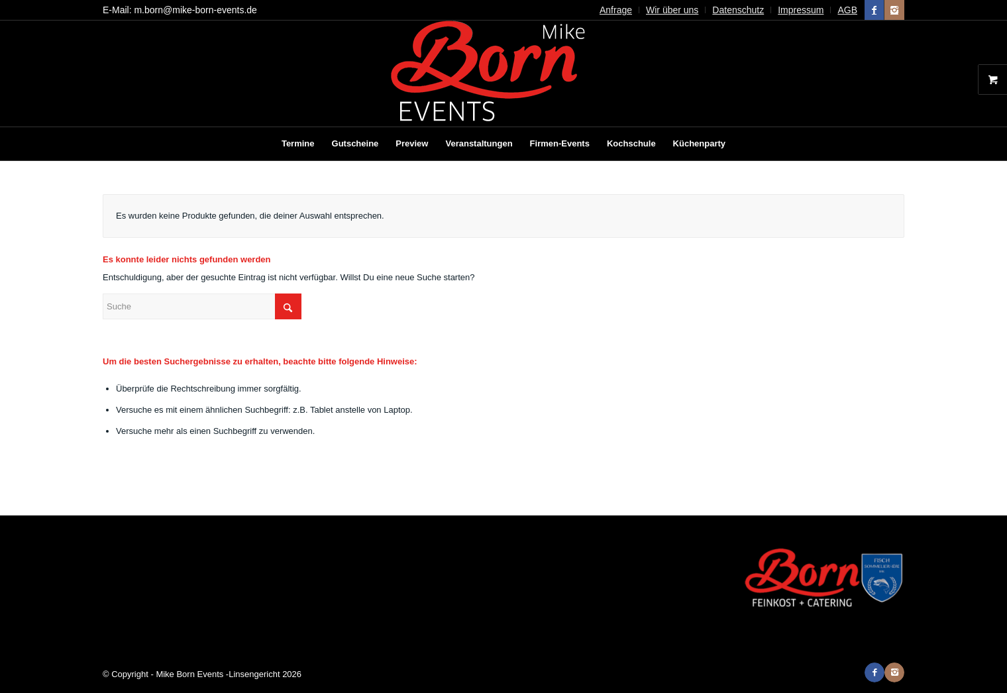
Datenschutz (738, 10)
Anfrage (616, 10)
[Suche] (202, 306)
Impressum (800, 10)
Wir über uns (672, 10)
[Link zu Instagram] (894, 10)
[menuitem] (616, 10)
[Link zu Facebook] (874, 10)
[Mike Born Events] (503, 74)
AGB (847, 10)
